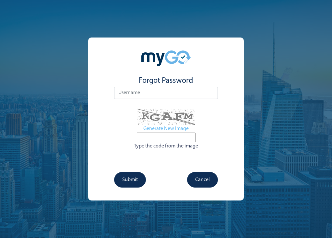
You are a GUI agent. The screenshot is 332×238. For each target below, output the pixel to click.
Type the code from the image (166, 146)
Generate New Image (166, 128)
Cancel (202, 179)
